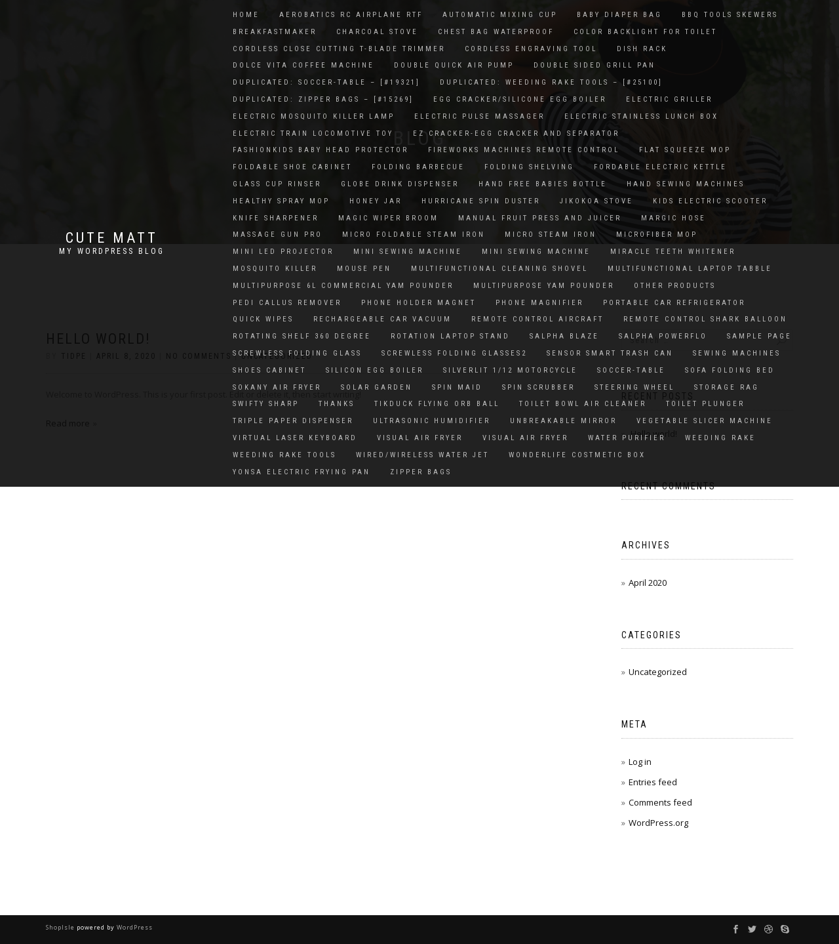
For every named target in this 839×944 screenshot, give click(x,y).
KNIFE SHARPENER (276, 218)
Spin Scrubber (538, 387)
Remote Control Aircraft (537, 319)
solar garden (376, 387)
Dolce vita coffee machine (303, 65)
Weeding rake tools (284, 455)
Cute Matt (112, 238)
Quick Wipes (263, 319)
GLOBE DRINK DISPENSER (400, 184)
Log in (640, 762)
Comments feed (660, 802)
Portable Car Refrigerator (674, 302)
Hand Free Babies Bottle (542, 184)
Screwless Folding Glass (297, 353)
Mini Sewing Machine (407, 251)
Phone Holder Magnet (418, 302)
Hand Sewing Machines (686, 184)
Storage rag (726, 387)
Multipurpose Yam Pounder (543, 285)
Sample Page (759, 336)
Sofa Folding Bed (730, 370)
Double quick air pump (454, 65)
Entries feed (653, 782)
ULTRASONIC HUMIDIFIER (431, 421)
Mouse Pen (364, 268)
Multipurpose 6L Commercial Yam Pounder (343, 285)
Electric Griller (669, 99)
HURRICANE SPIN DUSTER (480, 201)
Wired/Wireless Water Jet (422, 455)
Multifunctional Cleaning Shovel (499, 268)
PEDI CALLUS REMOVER (287, 302)
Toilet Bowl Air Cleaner (582, 404)
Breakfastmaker (275, 32)
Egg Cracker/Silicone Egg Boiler (519, 99)
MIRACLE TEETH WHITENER (672, 251)
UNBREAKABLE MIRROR (563, 421)
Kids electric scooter (710, 201)
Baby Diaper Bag (619, 14)
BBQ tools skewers (730, 14)
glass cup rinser (277, 184)
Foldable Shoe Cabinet (292, 167)
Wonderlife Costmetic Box (577, 455)
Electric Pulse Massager (479, 116)
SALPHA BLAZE (564, 336)
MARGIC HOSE (673, 218)
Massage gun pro (277, 234)
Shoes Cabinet (269, 370)
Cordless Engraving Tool (531, 49)
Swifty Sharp (266, 404)
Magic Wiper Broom (388, 218)
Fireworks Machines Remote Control (523, 150)
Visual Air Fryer (420, 438)
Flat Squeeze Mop (685, 150)
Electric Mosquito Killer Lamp (314, 116)
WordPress (134, 927)
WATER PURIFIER (626, 438)
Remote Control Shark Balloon (705, 319)
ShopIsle (61, 927)
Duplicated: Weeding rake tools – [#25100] (551, 82)
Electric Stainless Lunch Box (641, 116)
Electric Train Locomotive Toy (313, 133)
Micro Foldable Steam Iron (413, 234)
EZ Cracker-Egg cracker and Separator (516, 133)
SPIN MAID (457, 387)
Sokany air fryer (277, 387)
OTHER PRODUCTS (675, 285)
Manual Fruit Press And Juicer (539, 218)
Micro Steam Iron (550, 234)
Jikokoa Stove (596, 201)
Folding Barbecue (418, 167)
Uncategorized (658, 672)
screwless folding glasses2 (454, 353)
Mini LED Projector (283, 251)
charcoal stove (377, 32)
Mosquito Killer (275, 268)
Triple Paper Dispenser (293, 421)
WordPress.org (658, 823)
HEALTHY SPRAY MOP (281, 201)
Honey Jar (375, 201)
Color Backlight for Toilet (645, 32)
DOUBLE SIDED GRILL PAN (594, 65)
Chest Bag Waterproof (496, 32)
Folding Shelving (529, 167)
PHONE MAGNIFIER (539, 302)
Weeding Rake (720, 438)
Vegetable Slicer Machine (704, 421)
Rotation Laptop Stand (450, 336)
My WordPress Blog (112, 251)
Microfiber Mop (656, 234)
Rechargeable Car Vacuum (382, 319)
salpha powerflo (663, 336)
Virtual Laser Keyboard (295, 438)
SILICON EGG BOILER (374, 370)
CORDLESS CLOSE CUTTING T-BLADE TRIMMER (339, 49)
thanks (337, 404)
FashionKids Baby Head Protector (320, 150)
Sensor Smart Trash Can (610, 353)
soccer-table (631, 370)
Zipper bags (421, 472)
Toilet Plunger (705, 404)
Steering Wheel (634, 387)
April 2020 (648, 582)
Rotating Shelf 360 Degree (302, 336)
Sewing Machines (737, 353)
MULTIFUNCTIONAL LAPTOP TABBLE (690, 268)
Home (246, 14)
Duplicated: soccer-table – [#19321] (326, 82)
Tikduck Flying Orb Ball (436, 404)
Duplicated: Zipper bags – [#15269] (323, 99)
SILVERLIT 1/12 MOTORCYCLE (510, 370)
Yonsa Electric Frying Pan (301, 472)
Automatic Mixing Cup (499, 14)
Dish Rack (642, 49)
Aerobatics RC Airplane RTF (351, 14)
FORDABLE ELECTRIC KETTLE (660, 167)
